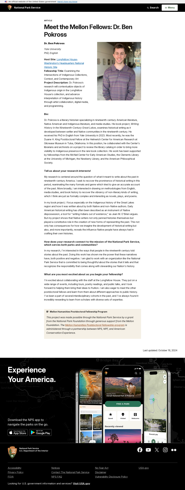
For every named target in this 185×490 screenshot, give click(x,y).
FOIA (11, 476)
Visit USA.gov (81, 483)
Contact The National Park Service (70, 472)
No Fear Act (101, 467)
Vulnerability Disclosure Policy (111, 476)
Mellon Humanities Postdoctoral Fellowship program (95, 325)
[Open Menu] (170, 8)
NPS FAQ (56, 476)
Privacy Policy (15, 472)
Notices (55, 467)
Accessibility (14, 467)
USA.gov (144, 467)
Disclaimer (100, 472)
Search (153, 7)
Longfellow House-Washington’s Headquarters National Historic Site (64, 63)
